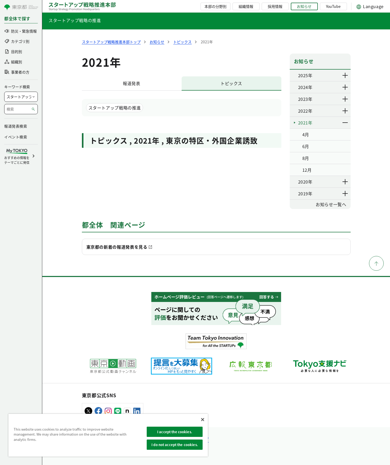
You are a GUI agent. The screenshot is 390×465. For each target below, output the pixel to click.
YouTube (333, 6)
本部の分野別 (215, 6)
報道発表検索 (15, 126)
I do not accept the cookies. (174, 444)
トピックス (231, 83)
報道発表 (131, 83)
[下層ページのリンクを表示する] (345, 75)
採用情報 (275, 6)
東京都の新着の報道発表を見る (116, 247)
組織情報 (246, 6)
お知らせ (304, 6)
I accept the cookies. (174, 431)
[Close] (202, 419)
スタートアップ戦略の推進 (75, 20)
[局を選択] (21, 97)
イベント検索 (15, 136)
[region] (108, 435)
